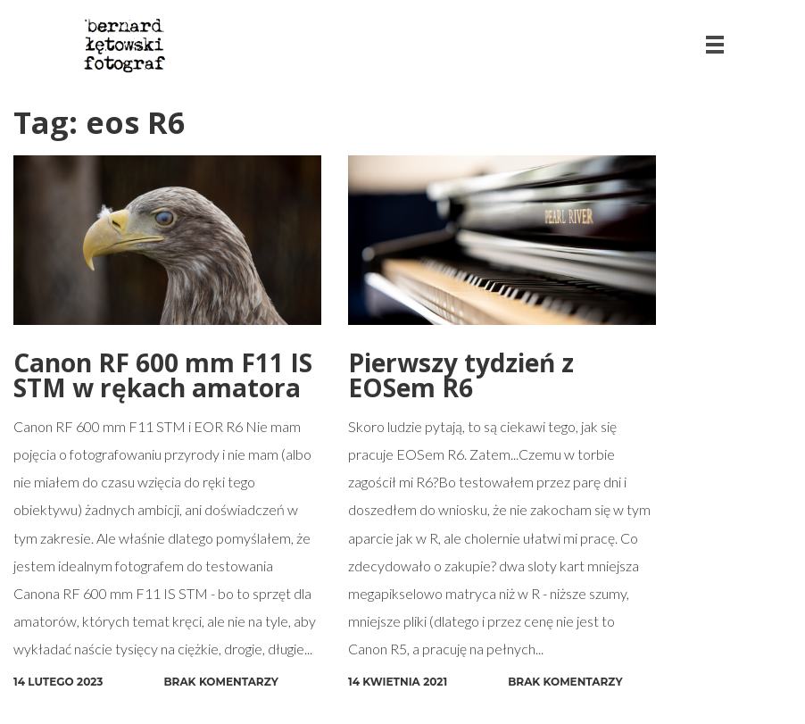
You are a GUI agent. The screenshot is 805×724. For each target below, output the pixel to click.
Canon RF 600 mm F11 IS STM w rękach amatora (162, 374)
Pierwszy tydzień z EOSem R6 (461, 374)
